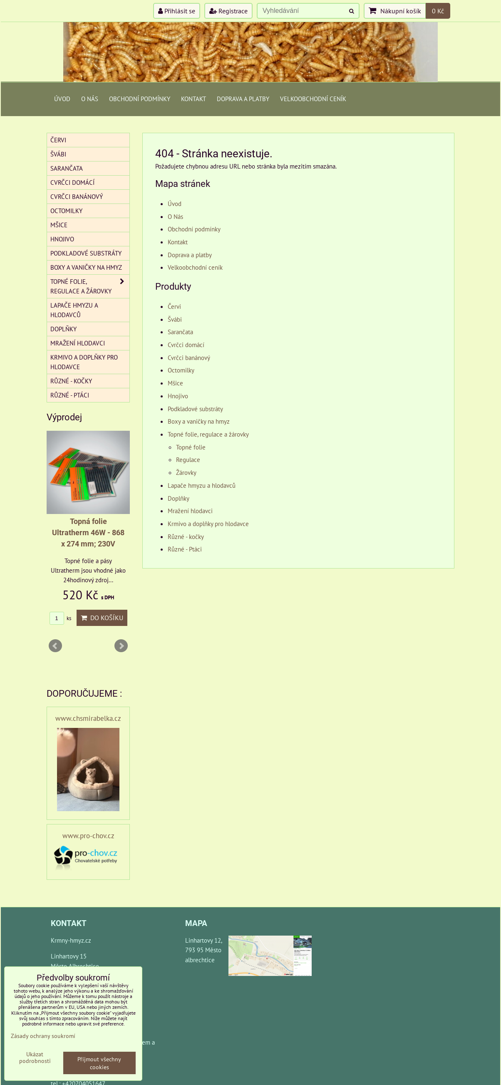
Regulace (188, 459)
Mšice (175, 383)
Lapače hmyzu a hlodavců (202, 485)
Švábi (175, 319)
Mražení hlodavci (190, 510)
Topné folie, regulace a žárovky (208, 434)
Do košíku (102, 617)
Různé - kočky (186, 536)
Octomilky (181, 370)
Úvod (62, 98)
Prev (55, 646)
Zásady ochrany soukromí (43, 1036)
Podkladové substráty (195, 409)
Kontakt (193, 98)
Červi (174, 306)
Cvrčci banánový (189, 357)
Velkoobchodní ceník (313, 98)
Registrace (228, 11)
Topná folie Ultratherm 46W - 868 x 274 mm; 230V (88, 532)
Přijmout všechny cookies (99, 1063)
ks (60, 618)
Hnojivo (178, 396)
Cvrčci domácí (186, 344)
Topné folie (191, 447)
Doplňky (178, 498)
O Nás (89, 98)
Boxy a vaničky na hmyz (199, 421)
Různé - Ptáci (185, 549)
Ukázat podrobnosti (35, 1057)
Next (121, 646)
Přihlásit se (176, 11)
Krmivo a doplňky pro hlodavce (208, 523)
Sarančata (180, 332)
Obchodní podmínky (139, 98)
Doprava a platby (243, 98)
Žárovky (186, 472)
